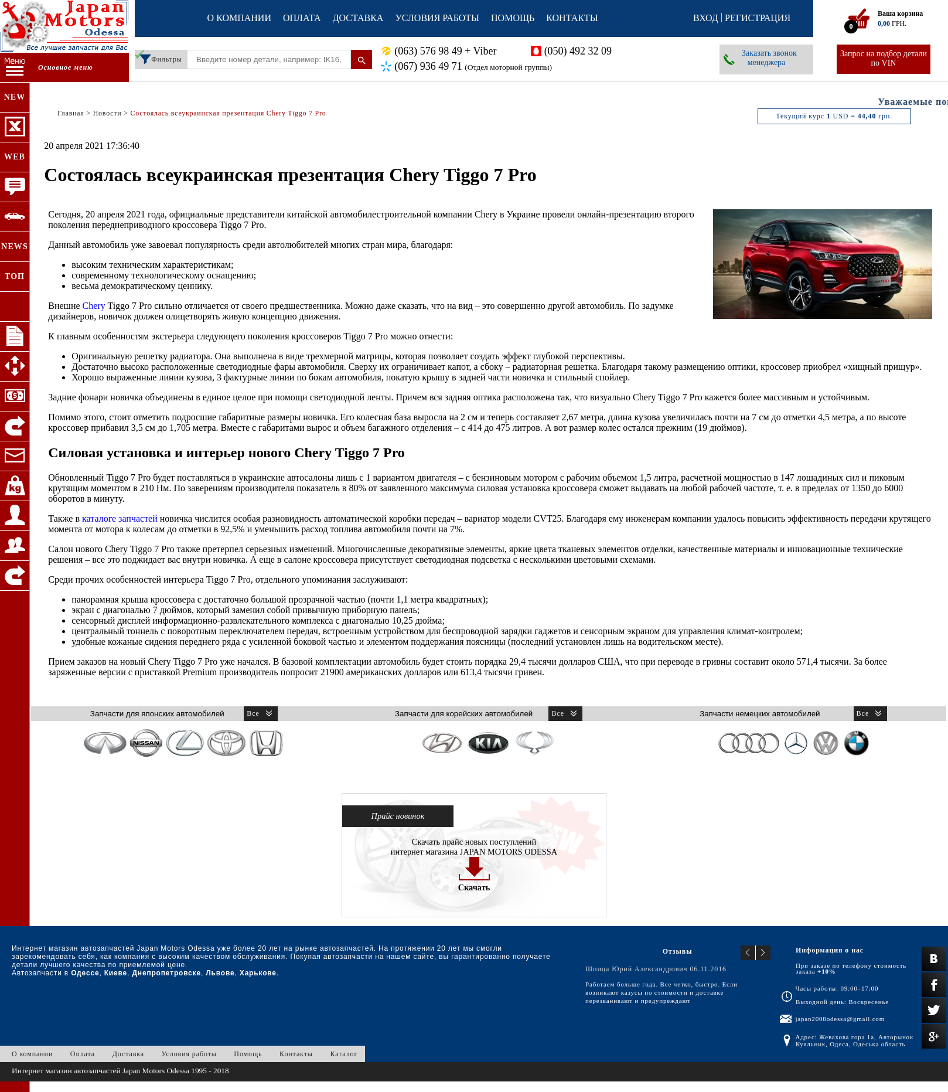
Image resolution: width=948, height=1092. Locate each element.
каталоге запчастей (120, 518)
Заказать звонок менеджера (769, 58)
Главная (70, 113)
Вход (705, 18)
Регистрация (757, 18)
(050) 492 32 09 (578, 51)
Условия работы (437, 18)
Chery (94, 306)
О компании (239, 18)
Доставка (358, 18)
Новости (107, 113)
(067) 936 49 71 (473, 66)
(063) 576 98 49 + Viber (445, 51)
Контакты (572, 18)
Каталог (343, 1054)
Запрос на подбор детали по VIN (883, 58)
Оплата (302, 18)
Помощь (512, 18)
